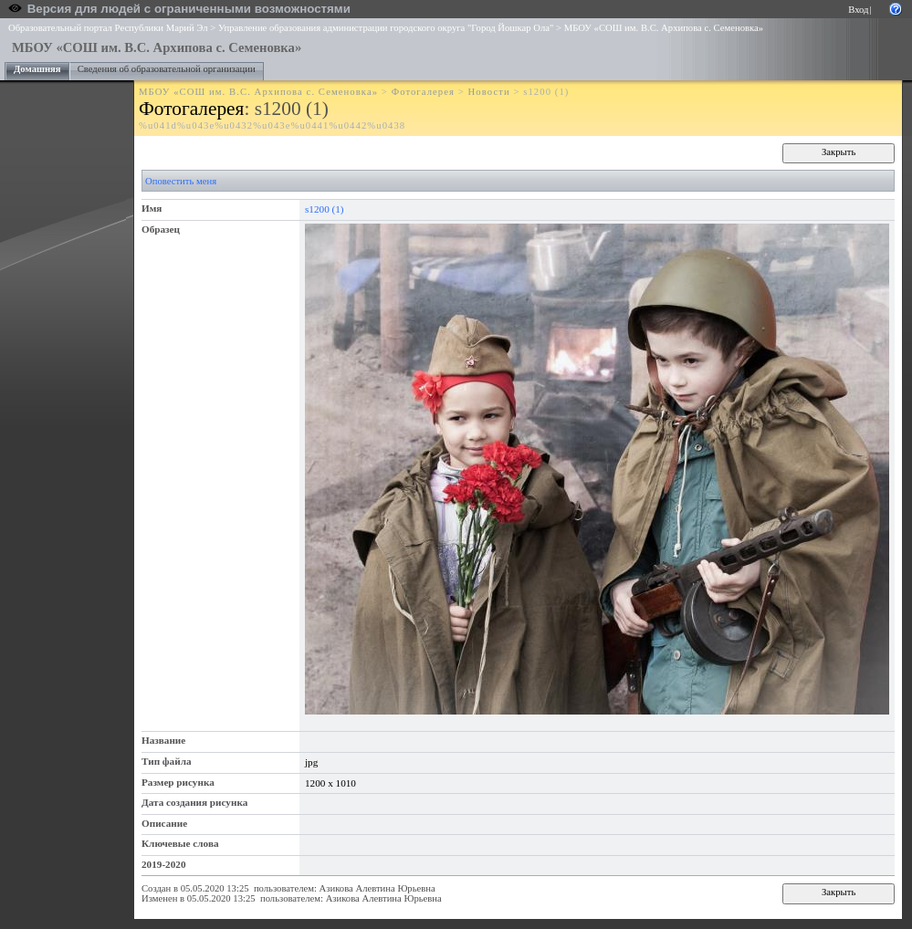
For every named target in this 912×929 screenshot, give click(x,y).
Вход (858, 10)
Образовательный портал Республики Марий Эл (108, 28)
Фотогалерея (423, 92)
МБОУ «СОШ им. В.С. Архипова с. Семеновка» (663, 28)
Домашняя (37, 69)
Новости (489, 92)
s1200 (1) (324, 209)
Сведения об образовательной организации (167, 69)
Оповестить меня (180, 181)
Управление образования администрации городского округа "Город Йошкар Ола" (386, 28)
